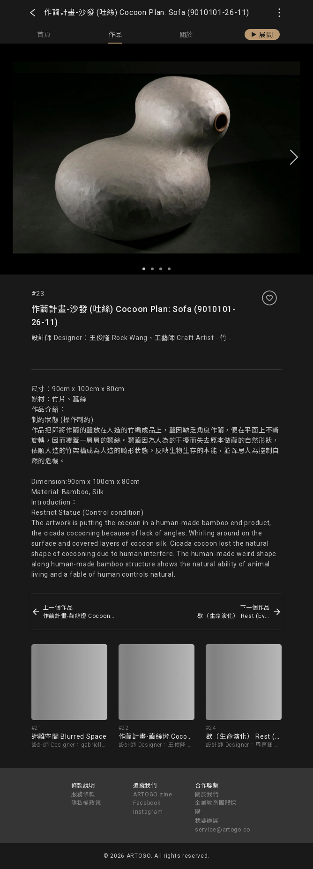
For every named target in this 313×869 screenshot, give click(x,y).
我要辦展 (207, 820)
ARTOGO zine (152, 794)
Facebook (147, 803)
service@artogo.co (222, 829)
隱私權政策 (86, 803)
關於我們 (207, 794)
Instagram (148, 812)
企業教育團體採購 (216, 807)
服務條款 (83, 794)
